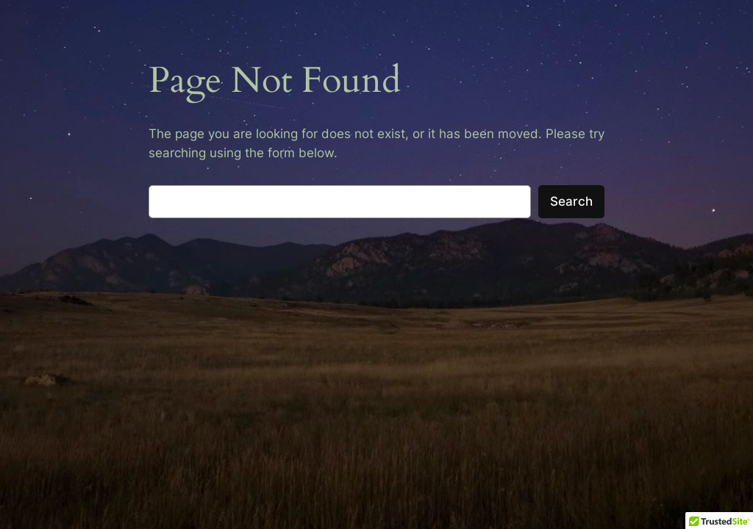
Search (571, 201)
